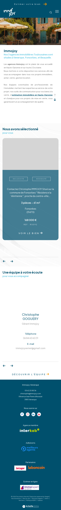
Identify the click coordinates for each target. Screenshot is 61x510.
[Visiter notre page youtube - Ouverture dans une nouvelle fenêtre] (39, 414)
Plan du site (26, 498)
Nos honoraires (16, 498)
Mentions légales (37, 498)
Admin (47, 498)
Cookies (40, 500)
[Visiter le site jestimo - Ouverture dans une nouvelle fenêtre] (29, 487)
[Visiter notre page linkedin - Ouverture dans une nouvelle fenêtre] (33, 414)
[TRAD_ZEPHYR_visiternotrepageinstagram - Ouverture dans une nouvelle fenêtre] (28, 414)
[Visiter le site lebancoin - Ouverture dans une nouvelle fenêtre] (36, 467)
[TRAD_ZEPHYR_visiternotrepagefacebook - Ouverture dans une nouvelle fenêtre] (22, 414)
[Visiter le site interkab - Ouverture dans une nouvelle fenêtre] (29, 430)
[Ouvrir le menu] (57, 11)
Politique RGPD (31, 500)
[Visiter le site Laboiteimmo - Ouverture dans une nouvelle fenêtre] (30, 504)
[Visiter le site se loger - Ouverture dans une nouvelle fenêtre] (20, 468)
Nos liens (22, 500)
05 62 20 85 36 (30, 391)
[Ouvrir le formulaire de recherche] (50, 12)
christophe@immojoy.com (30, 394)
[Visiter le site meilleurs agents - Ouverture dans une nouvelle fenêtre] (29, 448)
